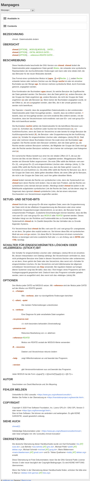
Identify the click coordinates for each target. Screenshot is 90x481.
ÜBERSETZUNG (13, 439)
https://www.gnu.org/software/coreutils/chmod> (61, 431)
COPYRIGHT (11, 402)
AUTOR (8, 379)
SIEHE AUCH (11, 421)
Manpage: (5, 10)
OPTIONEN (10, 280)
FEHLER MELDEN (15, 389)
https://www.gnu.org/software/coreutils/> (54, 395)
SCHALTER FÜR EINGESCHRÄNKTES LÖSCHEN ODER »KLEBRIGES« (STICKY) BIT (40, 246)
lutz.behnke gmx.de (43, 447)
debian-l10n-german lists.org (35, 473)
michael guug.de (47, 450)
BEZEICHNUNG (13, 34)
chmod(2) (16, 426)
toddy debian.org (76, 452)
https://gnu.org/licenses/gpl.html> (36, 410)
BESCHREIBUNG (14, 60)
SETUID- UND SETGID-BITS (21, 199)
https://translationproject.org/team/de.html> (66, 397)
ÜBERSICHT (11, 44)
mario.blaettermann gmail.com (27, 452)
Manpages (10, 5)
